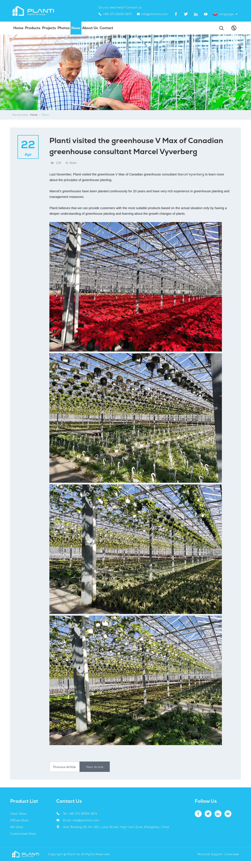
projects (49, 28)
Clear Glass (18, 813)
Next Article (94, 767)
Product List (24, 801)
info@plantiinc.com (154, 14)
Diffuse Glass (19, 820)
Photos (64, 28)
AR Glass (16, 827)
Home (18, 28)
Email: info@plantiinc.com (81, 820)
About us (90, 28)
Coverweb (231, 854)
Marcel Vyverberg (190, 174)
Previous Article (64, 767)
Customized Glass (23, 834)
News (75, 28)
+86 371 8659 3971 (117, 14)
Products (32, 28)
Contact (106, 28)
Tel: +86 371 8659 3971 (80, 813)
